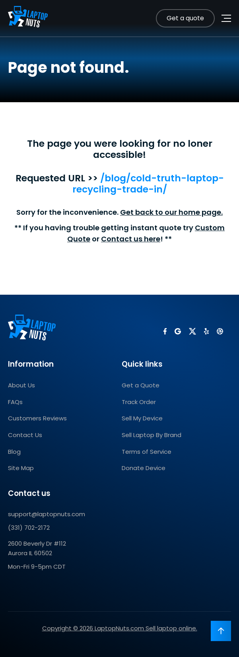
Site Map (21, 468)
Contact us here (130, 239)
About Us (21, 385)
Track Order (139, 402)
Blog (14, 451)
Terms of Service (146, 451)
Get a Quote (140, 385)
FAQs (15, 402)
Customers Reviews (37, 418)
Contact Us (25, 435)
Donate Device (143, 468)
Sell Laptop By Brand (151, 435)
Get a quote (185, 18)
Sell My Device (142, 418)
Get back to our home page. (171, 212)
